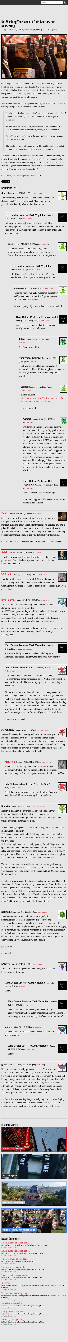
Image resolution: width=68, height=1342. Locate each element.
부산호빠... (6, 1283)
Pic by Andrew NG (32, 175)
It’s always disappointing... (13, 1319)
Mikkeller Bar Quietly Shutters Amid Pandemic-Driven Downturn (25, 1245)
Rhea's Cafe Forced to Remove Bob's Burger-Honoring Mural (23, 1269)
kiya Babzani (8, 600)
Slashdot (19, 175)
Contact (15, 2)
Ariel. (4, 552)
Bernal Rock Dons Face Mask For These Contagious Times (23, 1253)
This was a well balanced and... (15, 1259)
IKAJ (4, 513)
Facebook (11, 2)
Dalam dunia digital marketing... (15, 1243)
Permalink (38, 193)
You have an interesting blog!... (15, 1293)
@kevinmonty (28, 30)
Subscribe (3, 2)
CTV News (6, 175)
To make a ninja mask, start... (14, 1275)
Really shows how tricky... (13, 1311)
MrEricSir (7, 574)
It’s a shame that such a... (12, 1303)
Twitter (7, 2)
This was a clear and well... (13, 1267)
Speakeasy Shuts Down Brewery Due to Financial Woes (21, 1261)
